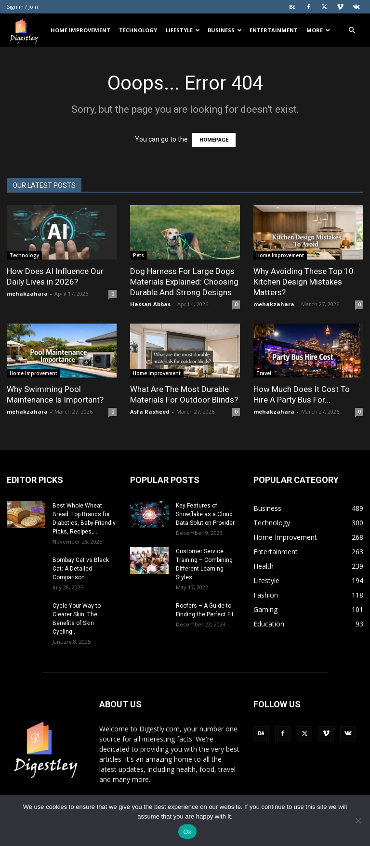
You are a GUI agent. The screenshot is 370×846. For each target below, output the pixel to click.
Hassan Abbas (150, 304)
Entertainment (274, 30)
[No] (358, 820)
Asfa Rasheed (150, 411)
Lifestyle (183, 30)
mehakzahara (27, 293)
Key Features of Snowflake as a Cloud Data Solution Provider (205, 514)
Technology (138, 30)
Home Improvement (80, 30)
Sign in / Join (22, 6)
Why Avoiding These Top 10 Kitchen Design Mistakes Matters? (303, 281)
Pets (138, 255)
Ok (187, 831)
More (318, 30)
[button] (351, 30)
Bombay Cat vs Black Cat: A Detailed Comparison (81, 569)
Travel (263, 373)
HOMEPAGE (213, 140)
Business (225, 30)
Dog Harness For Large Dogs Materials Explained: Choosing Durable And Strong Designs (184, 281)
